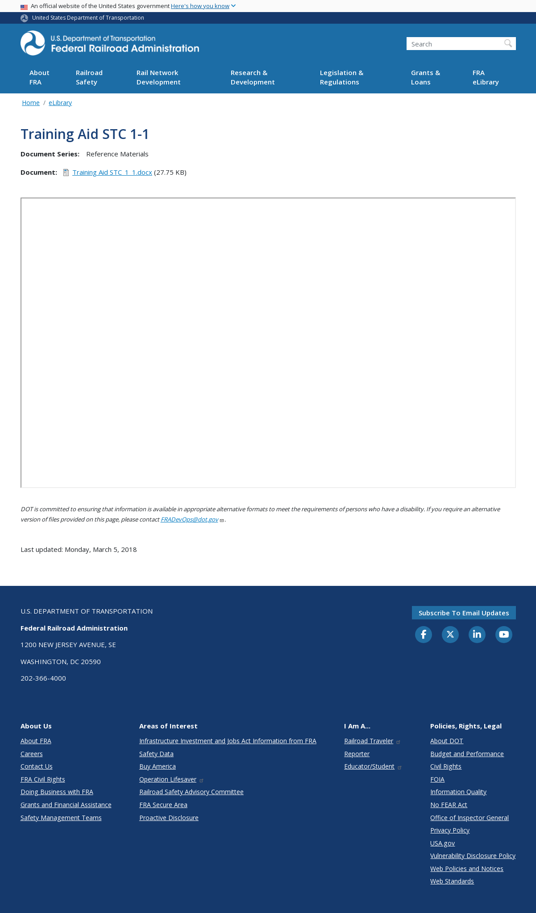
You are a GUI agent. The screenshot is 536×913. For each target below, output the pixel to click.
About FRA (39, 77)
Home (31, 102)
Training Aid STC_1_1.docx (112, 172)
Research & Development (253, 77)
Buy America (157, 766)
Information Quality (458, 791)
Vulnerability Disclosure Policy (472, 855)
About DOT (446, 740)
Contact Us (37, 766)
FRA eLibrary (486, 77)
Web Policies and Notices (466, 868)
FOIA (437, 779)
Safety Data (156, 753)
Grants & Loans (425, 77)
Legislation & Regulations (341, 77)
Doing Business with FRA (57, 791)
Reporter (357, 753)
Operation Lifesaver (171, 779)
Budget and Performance (467, 753)
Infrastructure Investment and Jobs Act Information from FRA (227, 740)
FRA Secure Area (163, 804)
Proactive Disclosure (169, 817)
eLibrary (60, 102)
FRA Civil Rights (43, 779)
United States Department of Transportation (88, 17)
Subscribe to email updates (464, 612)
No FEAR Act (448, 804)
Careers (32, 753)
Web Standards (452, 881)
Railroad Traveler (372, 740)
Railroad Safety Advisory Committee (191, 791)
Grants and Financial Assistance (66, 804)
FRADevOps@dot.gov (192, 519)
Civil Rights (445, 766)
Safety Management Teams (61, 817)
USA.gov (442, 843)
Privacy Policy (450, 830)
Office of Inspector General (469, 817)
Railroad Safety (89, 77)
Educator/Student (373, 766)
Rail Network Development (159, 77)
